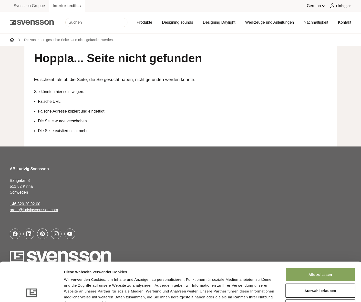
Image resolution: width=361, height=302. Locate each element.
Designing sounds (177, 22)
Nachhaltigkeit (316, 22)
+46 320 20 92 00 (25, 204)
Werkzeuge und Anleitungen (269, 22)
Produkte (144, 22)
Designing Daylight (219, 22)
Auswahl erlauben (320, 254)
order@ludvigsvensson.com (34, 210)
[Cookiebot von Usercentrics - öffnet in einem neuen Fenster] (31, 292)
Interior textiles (67, 6)
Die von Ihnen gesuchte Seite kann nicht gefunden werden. (69, 40)
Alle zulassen (320, 238)
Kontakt (344, 22)
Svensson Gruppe (29, 6)
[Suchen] (96, 22)
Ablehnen (320, 270)
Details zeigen (259, 292)
